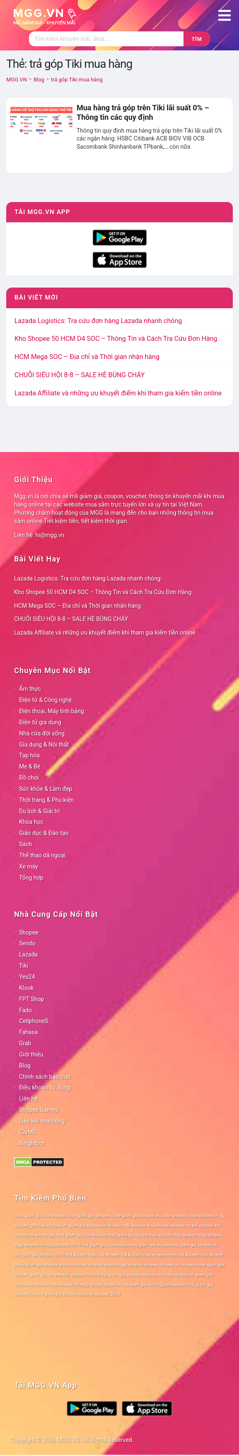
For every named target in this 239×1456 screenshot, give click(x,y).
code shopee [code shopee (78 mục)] (173, 1215)
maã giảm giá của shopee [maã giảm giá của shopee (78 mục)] (81, 1235)
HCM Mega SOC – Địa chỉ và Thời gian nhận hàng (86, 357)
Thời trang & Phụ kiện (46, 800)
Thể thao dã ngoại (42, 855)
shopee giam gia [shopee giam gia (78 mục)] (30, 1275)
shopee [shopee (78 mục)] (151, 1265)
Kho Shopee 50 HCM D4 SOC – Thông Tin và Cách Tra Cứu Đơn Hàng (115, 339)
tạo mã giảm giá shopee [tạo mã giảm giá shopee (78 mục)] (53, 1294)
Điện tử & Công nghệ (45, 700)
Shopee (29, 932)
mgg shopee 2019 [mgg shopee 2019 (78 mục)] (63, 1245)
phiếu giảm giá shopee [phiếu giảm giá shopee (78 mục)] (36, 1265)
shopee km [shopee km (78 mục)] (58, 1275)
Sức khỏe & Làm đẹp (45, 788)
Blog (25, 1065)
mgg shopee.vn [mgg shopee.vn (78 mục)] (29, 1245)
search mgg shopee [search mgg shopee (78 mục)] (123, 1265)
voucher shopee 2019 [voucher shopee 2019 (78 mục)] (99, 1294)
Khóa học (31, 821)
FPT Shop (31, 999)
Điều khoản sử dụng (44, 1087)
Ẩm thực (30, 688)
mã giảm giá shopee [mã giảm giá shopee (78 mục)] (151, 1245)
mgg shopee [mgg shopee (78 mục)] (210, 1235)
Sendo (27, 943)
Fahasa (28, 1032)
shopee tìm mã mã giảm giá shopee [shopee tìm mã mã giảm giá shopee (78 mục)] (105, 1275)
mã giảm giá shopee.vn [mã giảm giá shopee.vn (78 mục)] (195, 1245)
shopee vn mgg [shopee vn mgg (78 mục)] (74, 1284)
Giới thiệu (31, 1054)
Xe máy (28, 866)
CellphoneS (33, 1021)
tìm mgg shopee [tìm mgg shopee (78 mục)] (164, 1284)
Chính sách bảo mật (44, 1076)
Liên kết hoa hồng (42, 1121)
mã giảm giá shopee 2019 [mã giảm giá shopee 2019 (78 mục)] (39, 1255)
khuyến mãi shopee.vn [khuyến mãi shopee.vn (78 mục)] (169, 1225)
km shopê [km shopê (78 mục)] (45, 1235)
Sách (25, 844)
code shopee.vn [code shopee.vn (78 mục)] (203, 1215)
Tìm (196, 39)
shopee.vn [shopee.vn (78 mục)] (169, 1265)
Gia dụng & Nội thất (44, 744)
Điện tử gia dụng (40, 722)
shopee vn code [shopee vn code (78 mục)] (157, 1275)
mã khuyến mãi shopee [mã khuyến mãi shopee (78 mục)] (143, 1255)
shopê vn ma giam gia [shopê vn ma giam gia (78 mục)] (125, 1284)
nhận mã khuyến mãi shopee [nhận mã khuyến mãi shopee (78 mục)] (195, 1255)
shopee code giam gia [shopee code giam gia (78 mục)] (202, 1265)
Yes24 (27, 976)
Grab (25, 1043)
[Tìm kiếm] (106, 38)
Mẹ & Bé (29, 766)
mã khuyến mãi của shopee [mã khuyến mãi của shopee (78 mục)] (93, 1255)
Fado (25, 1010)
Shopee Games (38, 1109)
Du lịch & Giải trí (39, 811)
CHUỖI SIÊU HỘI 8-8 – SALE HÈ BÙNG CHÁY (79, 375)
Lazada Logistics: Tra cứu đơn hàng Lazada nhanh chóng (98, 321)
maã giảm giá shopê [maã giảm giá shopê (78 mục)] (127, 1235)
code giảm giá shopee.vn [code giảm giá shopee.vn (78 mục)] (135, 1215)
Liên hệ (28, 1098)
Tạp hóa (29, 755)
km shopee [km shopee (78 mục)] (202, 1225)
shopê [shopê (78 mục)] (96, 1284)
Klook (26, 988)
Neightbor (32, 1143)
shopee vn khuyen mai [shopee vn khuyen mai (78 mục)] (36, 1284)
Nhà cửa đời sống (42, 733)
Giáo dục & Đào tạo (43, 833)
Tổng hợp (31, 877)
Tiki (23, 965)
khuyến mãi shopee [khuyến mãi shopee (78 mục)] (126, 1225)
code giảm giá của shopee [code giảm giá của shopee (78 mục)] (39, 1215)
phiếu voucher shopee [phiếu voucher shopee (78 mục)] (81, 1265)
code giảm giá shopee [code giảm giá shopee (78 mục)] (88, 1215)
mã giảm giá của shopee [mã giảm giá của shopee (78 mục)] (106, 1245)
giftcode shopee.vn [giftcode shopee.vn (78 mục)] (48, 1225)
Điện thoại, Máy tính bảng (51, 711)
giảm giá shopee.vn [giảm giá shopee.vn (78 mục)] (87, 1225)
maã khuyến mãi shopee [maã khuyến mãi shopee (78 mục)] (172, 1235)
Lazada (28, 954)
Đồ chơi (29, 777)
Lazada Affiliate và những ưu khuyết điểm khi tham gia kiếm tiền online (118, 393)
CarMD (28, 1132)
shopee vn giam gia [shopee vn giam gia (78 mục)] (193, 1275)
